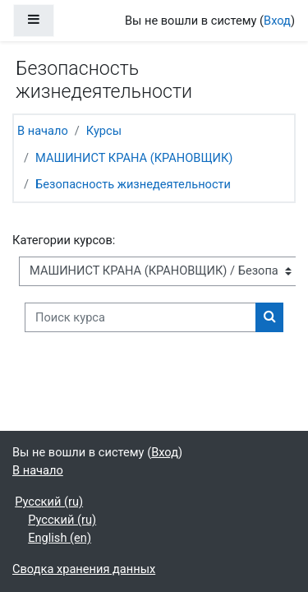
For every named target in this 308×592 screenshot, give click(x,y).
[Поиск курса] (140, 317)
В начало (42, 130)
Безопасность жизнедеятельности (133, 184)
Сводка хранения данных (83, 569)
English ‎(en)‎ (59, 537)
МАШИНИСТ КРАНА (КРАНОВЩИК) (133, 157)
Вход (277, 20)
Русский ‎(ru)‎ (49, 501)
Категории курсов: (63, 240)
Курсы (104, 130)
